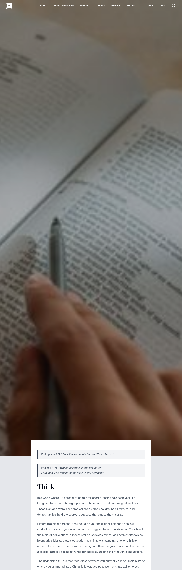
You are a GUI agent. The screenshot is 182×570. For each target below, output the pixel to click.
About (43, 5)
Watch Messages (64, 5)
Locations (148, 5)
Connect (100, 5)
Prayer (131, 5)
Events (84, 5)
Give (162, 5)
